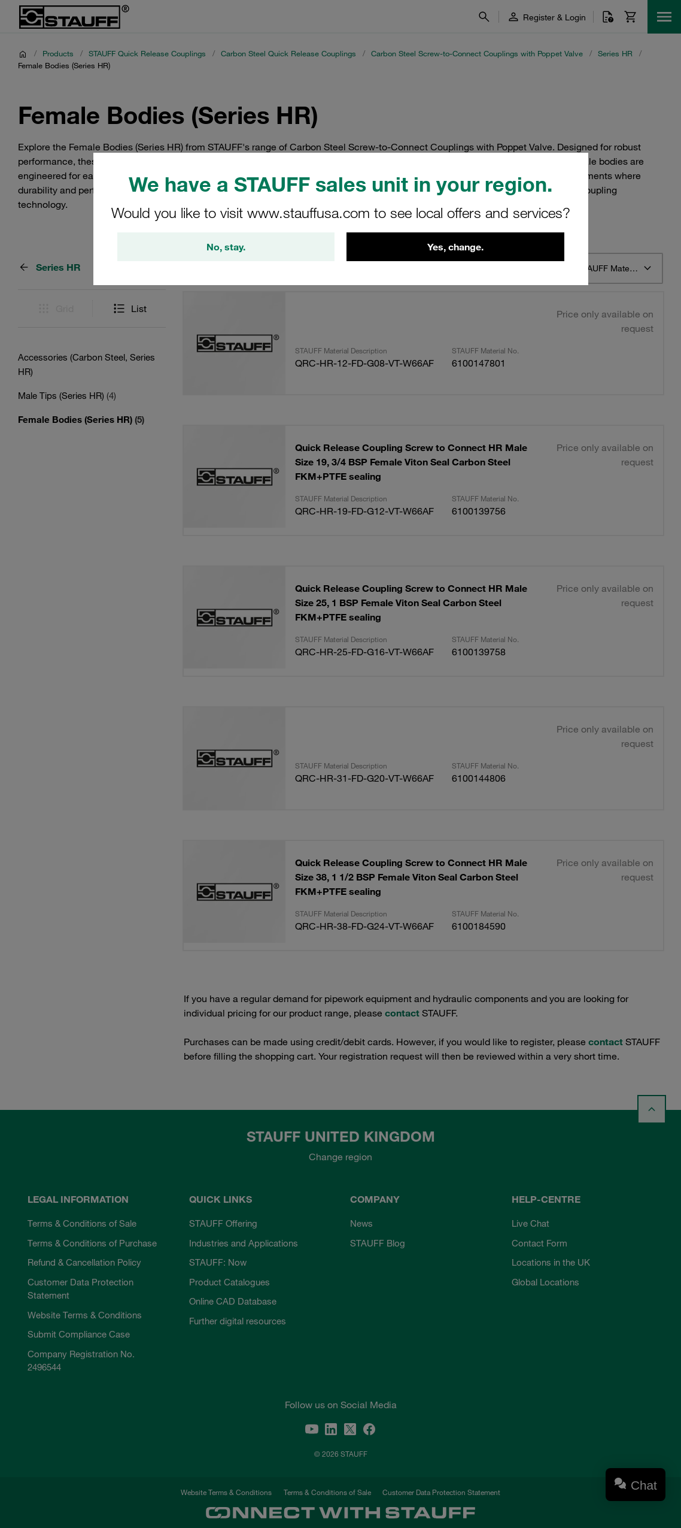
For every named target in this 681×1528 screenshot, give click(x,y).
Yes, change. (455, 247)
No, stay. (225, 247)
